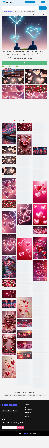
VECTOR (27, 416)
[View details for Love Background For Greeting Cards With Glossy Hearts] (24, 345)
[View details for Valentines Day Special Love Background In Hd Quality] (9, 283)
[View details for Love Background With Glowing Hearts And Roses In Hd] (9, 322)
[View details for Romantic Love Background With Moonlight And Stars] (24, 367)
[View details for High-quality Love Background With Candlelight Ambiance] (24, 379)
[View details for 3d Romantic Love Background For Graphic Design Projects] (9, 305)
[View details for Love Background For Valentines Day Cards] (40, 335)
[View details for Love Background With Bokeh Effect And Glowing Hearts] (40, 323)
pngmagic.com (9, 405)
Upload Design (30, 2)
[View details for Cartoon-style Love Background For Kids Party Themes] (24, 356)
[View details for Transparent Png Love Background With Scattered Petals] (40, 128)
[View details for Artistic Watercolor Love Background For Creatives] (40, 192)
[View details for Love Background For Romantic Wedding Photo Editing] (40, 151)
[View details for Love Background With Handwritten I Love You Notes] (24, 161)
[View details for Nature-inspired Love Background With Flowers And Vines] (24, 144)
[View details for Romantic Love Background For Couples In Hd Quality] (40, 382)
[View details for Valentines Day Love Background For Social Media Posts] (40, 140)
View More (24, 399)
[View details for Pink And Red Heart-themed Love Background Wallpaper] (9, 367)
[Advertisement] (24, 110)
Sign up (42, 2)
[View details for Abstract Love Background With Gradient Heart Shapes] (40, 231)
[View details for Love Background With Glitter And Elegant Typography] (40, 162)
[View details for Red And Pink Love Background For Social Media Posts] (9, 222)
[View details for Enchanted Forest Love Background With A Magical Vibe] (24, 307)
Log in (38, 2)
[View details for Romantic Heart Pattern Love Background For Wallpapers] (9, 188)
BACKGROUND (28, 409)
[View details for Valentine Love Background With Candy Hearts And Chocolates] (24, 173)
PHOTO (26, 414)
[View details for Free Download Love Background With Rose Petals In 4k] (9, 244)
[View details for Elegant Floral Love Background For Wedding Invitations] (40, 311)
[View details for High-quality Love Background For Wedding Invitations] (9, 344)
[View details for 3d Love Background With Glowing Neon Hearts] (40, 287)
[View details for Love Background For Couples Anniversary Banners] (24, 266)
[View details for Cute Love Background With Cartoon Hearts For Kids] (40, 299)
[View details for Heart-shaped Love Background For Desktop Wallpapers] (40, 370)
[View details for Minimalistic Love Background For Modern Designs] (40, 270)
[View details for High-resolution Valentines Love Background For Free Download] (9, 161)
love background (11, 53)
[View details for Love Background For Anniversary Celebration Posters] (40, 174)
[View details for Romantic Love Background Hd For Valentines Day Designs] (24, 128)
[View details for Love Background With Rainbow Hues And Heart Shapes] (24, 324)
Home (3, 11)
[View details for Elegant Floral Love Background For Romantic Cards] (9, 267)
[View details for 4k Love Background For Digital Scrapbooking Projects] (24, 334)
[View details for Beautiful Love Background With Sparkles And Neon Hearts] (9, 205)
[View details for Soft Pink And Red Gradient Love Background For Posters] (9, 294)
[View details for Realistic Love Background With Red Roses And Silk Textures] (24, 214)
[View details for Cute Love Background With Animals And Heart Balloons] (24, 231)
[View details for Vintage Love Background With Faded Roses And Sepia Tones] (40, 248)
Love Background (9, 11)
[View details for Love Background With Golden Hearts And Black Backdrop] (24, 197)
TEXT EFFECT (28, 412)
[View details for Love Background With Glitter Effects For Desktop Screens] (9, 172)
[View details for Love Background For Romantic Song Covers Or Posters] (24, 185)
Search (43, 8)
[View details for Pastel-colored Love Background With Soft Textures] (40, 214)
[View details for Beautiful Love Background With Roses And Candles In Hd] (9, 150)
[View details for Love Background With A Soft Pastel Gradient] (24, 278)
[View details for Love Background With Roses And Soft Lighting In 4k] (40, 359)
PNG (26, 407)
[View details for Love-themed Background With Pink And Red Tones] (40, 347)
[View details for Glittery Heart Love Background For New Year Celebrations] (24, 290)
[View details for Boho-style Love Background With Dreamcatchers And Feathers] (24, 249)
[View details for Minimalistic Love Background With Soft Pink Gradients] (9, 133)
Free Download (24, 62)
